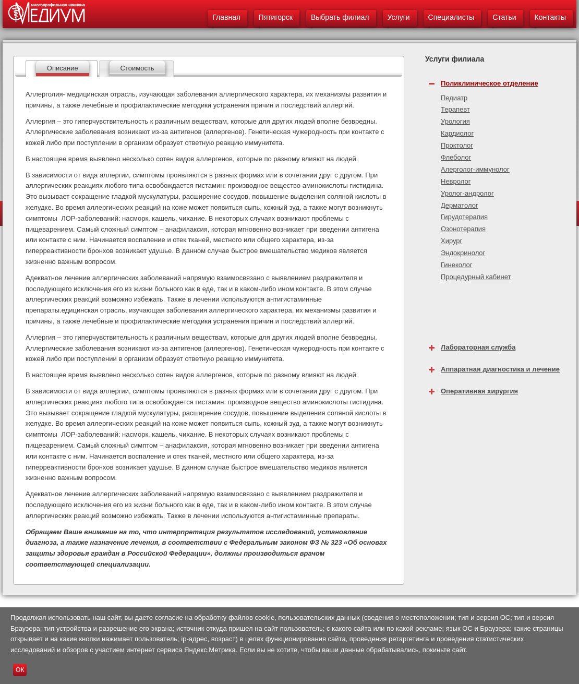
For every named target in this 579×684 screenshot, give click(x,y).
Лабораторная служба (478, 347)
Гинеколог (456, 265)
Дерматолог (459, 205)
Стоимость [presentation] (137, 68)
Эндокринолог (463, 253)
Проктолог (457, 145)
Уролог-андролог (467, 193)
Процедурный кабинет (476, 277)
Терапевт (455, 109)
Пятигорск (276, 17)
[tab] (62, 68)
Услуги (399, 17)
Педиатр (454, 98)
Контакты (550, 17)
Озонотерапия (463, 229)
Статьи (504, 17)
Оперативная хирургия (479, 391)
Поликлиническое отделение (489, 83)
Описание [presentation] (62, 68)
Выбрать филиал (340, 17)
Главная (226, 17)
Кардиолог (457, 133)
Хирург (451, 241)
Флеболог (456, 157)
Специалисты (451, 17)
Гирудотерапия (464, 217)
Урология (455, 121)
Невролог (456, 181)
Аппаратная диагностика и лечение (500, 369)
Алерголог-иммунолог (475, 169)
